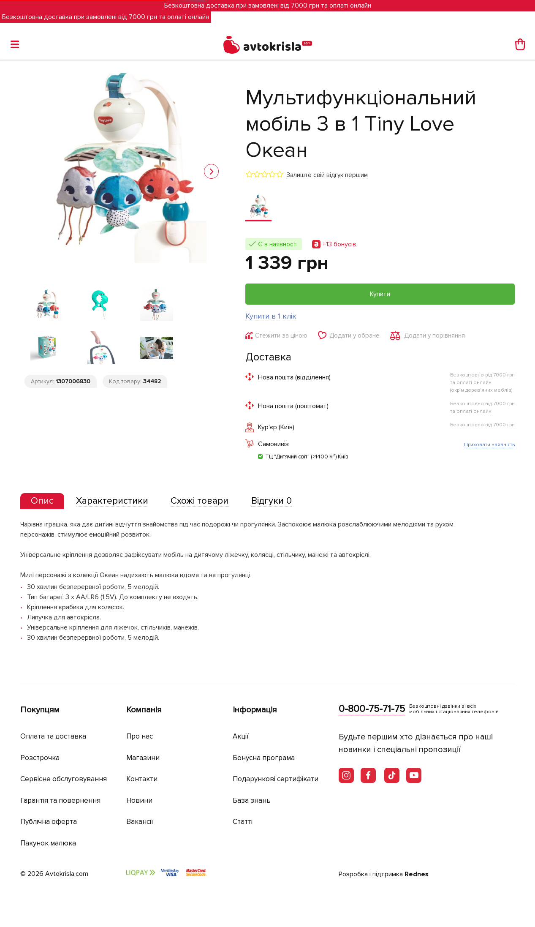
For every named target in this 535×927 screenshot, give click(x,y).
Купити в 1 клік (270, 316)
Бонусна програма (264, 757)
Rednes (417, 874)
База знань (252, 800)
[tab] (42, 501)
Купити (380, 294)
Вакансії (139, 821)
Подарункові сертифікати (275, 778)
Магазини (143, 757)
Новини (139, 800)
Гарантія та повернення (60, 800)
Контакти (142, 778)
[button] (211, 171)
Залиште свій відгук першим (327, 175)
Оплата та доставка (53, 736)
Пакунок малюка (48, 843)
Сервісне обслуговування (63, 778)
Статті (243, 821)
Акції (241, 736)
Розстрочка (40, 757)
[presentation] (42, 501)
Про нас (139, 736)
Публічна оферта (48, 821)
